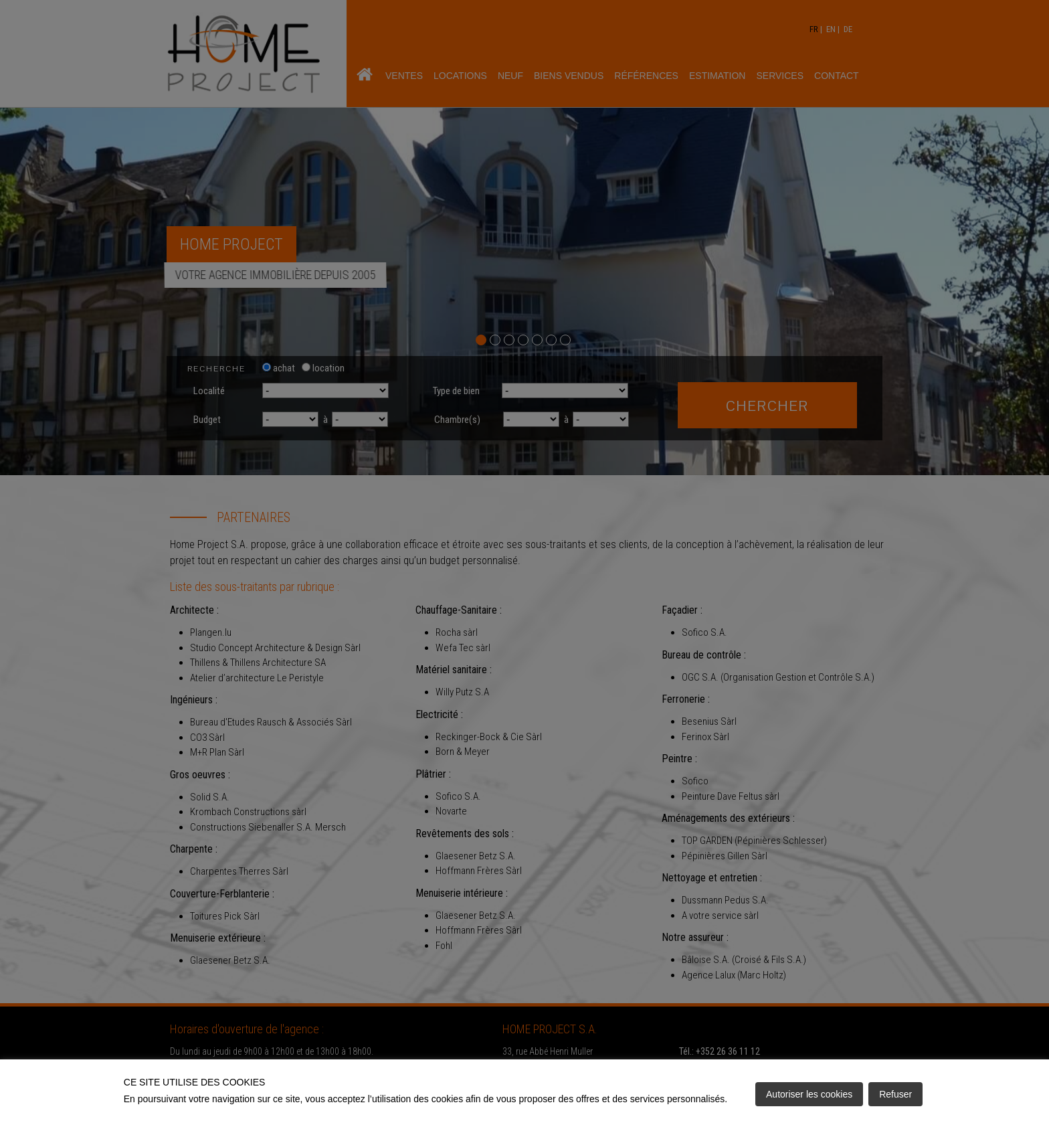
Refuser (895, 1094)
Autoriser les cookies (809, 1094)
